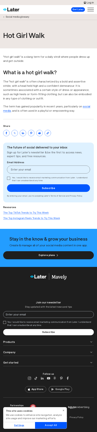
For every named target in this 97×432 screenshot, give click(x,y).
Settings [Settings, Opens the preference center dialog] (19, 425)
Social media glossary (17, 17)
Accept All (51, 425)
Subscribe (48, 188)
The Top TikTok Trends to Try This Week (26, 212)
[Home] (11, 9)
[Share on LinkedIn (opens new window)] (23, 133)
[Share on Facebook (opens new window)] (6, 133)
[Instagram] (29, 378)
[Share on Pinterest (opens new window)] (31, 133)
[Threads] (55, 378)
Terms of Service (57, 196)
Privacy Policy (76, 196)
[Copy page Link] (48, 133)
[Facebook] (67, 378)
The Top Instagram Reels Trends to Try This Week (31, 218)
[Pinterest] (61, 378)
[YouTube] (48, 378)
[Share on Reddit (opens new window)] (39, 133)
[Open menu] (90, 9)
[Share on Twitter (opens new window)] (14, 133)
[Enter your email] (48, 169)
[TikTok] (35, 378)
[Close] (63, 410)
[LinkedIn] (42, 378)
